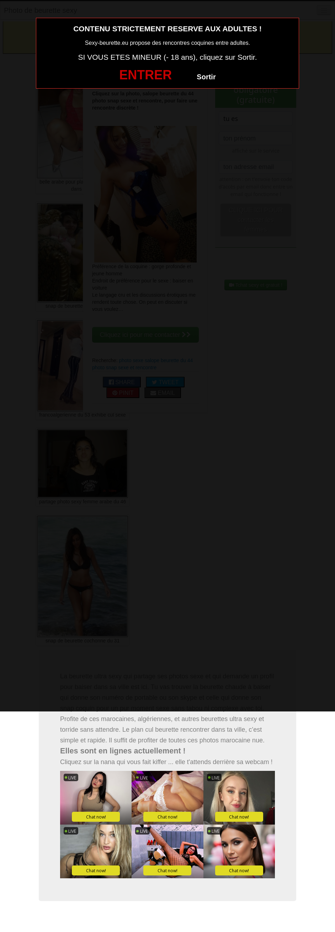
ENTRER (145, 75)
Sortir (206, 77)
